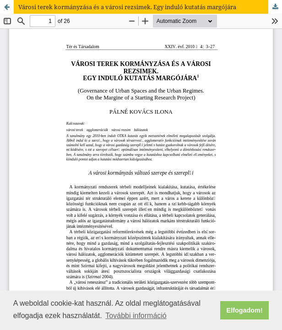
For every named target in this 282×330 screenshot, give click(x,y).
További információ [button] (135, 315)
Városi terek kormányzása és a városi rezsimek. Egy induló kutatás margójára (127, 7)
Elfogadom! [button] (245, 310)
